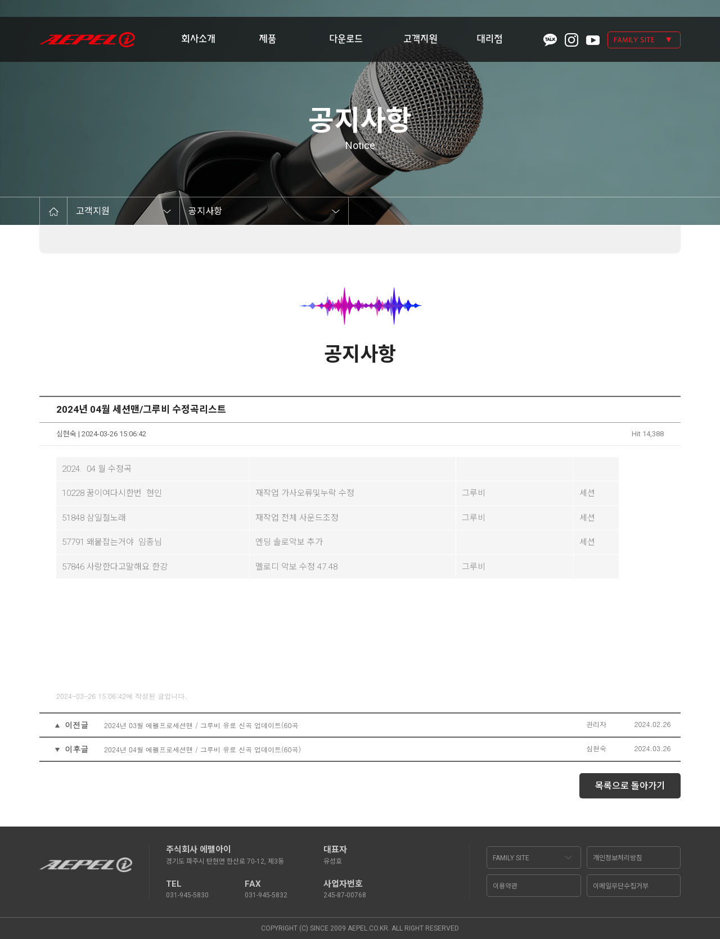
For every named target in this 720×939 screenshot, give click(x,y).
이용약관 (505, 886)
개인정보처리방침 (617, 858)
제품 (267, 39)
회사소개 (198, 39)
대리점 (489, 39)
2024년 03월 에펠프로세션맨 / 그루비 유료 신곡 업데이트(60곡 (201, 725)
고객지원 (420, 39)
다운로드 (346, 39)
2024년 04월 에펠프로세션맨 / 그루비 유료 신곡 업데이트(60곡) (202, 749)
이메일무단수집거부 (621, 886)
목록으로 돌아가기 (630, 785)
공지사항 (205, 211)
